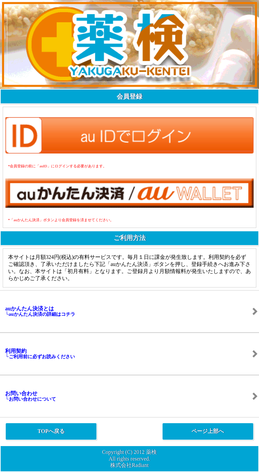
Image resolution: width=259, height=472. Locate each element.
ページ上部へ (208, 431)
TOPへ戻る (51, 431)
